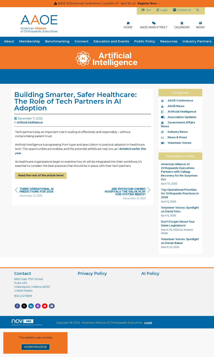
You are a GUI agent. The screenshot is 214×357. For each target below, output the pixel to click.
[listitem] (180, 174)
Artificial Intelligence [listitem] (178, 111)
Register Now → (149, 3)
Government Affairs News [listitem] (178, 124)
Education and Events (111, 41)
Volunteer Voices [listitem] (176, 142)
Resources (168, 41)
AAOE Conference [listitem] (177, 100)
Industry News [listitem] (174, 131)
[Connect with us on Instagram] (38, 306)
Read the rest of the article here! (41, 175)
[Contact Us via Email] (51, 306)
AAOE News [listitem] (172, 106)
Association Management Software (27, 322)
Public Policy (144, 41)
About (9, 41)
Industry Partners (196, 41)
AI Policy (150, 273)
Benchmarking (57, 41)
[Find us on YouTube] (45, 306)
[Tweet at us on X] (24, 306)
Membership (29, 41)
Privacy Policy (92, 273)
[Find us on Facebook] (17, 306)
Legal (148, 322)
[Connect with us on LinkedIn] (31, 306)
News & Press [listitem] (174, 137)
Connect (81, 41)
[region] (125, 194)
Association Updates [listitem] (178, 117)
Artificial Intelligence (30, 122)
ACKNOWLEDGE (35, 346)
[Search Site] (198, 10)
